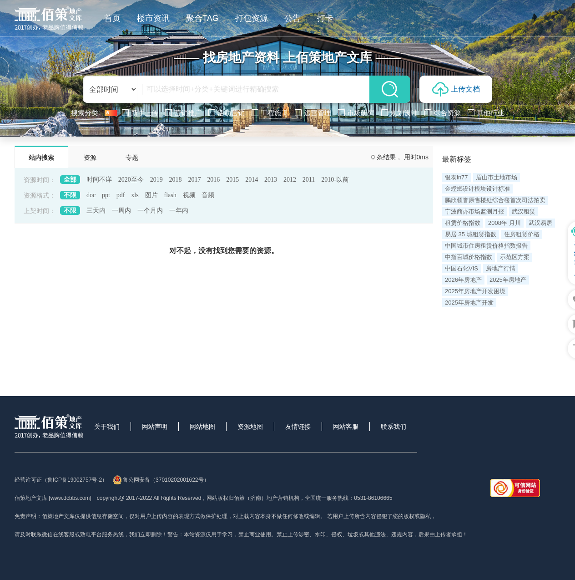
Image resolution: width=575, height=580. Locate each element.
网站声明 (154, 426)
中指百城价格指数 (468, 257)
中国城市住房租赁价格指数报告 (486, 245)
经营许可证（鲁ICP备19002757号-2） (61, 480)
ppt (106, 195)
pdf (120, 195)
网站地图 (202, 426)
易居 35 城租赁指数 (470, 234)
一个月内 (150, 210)
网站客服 (345, 426)
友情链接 (298, 426)
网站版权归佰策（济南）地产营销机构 (253, 498)
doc (91, 195)
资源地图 (250, 426)
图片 (151, 195)
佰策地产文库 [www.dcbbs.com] (53, 498)
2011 (309, 179)
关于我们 (107, 426)
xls (134, 195)
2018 (175, 179)
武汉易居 (540, 222)
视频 (189, 195)
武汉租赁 (523, 211)
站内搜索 (41, 157)
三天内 (96, 210)
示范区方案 (515, 257)
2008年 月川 (504, 222)
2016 (213, 179)
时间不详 (99, 179)
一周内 (121, 210)
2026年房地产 (463, 279)
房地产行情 (500, 268)
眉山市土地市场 (496, 177)
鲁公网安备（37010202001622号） (161, 479)
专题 (132, 157)
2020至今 (131, 179)
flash (170, 195)
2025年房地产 (507, 279)
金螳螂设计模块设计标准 (477, 188)
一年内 (178, 210)
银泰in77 (456, 177)
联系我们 (393, 426)
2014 (251, 179)
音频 (208, 195)
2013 (270, 179)
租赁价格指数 (462, 222)
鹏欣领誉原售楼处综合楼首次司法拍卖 (495, 200)
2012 (289, 179)
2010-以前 (335, 179)
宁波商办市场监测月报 (474, 211)
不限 (70, 195)
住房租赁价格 (522, 234)
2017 (194, 179)
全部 (70, 179)
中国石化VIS (461, 268)
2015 (232, 179)
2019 (156, 179)
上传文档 (456, 89)
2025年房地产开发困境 (475, 291)
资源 (90, 157)
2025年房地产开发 (469, 302)
